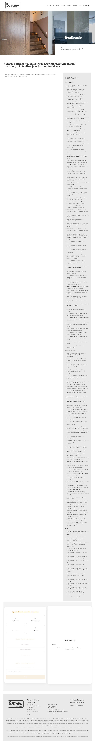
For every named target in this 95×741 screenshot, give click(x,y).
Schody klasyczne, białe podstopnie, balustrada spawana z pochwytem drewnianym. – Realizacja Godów (77, 145)
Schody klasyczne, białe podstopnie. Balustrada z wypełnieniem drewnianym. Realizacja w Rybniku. (78, 309)
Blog (80, 5)
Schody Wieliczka (80, 727)
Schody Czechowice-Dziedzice (52, 718)
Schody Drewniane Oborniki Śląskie (61, 736)
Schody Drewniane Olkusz (32, 732)
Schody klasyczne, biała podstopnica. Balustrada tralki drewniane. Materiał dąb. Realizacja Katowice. (76, 271)
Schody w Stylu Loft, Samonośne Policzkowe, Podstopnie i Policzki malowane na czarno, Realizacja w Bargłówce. (77, 377)
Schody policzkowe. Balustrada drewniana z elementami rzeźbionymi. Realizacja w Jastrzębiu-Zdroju (77, 524)
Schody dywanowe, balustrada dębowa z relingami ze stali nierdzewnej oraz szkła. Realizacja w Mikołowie (76, 256)
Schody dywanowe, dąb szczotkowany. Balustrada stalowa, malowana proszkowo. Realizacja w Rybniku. (76, 262)
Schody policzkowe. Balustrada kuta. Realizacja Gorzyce (77, 462)
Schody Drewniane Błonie (16, 730)
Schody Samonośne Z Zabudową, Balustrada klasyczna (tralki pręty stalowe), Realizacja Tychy (77, 366)
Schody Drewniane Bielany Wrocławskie (22, 736)
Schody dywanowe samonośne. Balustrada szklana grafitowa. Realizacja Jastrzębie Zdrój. (77, 427)
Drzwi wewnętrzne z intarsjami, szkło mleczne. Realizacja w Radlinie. (77, 580)
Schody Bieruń (30, 718)
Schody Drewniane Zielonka (67, 733)
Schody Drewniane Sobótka (29, 738)
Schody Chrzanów (24, 727)
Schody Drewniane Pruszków (65, 732)
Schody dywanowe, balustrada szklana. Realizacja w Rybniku (76, 242)
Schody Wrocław (70, 738)
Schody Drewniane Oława (79, 736)
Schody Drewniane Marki (73, 730)
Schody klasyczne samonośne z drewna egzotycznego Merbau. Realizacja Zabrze (76, 400)
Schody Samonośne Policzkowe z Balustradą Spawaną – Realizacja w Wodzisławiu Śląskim (77, 387)
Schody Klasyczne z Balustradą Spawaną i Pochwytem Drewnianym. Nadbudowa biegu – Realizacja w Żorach (77, 166)
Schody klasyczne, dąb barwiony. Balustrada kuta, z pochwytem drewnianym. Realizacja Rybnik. (77, 277)
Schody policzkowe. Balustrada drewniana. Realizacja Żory (76, 418)
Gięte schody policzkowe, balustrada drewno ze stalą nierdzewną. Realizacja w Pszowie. (77, 513)
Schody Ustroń (79, 723)
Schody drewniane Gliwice (17, 720)
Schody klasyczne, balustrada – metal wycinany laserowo (77, 121)
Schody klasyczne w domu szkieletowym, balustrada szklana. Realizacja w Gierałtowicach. (76, 134)
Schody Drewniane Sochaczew (34, 733)
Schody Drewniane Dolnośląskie (11, 736)
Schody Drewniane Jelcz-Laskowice (42, 736)
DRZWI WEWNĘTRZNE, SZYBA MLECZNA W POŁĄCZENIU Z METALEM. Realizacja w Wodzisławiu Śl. (77, 544)
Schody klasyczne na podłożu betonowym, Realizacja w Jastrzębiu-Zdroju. (76, 129)
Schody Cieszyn (45, 718)
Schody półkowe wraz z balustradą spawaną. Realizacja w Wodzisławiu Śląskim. (77, 414)
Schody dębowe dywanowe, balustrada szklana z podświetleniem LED (77, 183)
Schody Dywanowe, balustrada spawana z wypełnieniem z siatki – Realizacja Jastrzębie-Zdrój (77, 151)
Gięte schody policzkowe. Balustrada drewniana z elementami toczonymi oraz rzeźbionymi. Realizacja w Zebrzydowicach (76, 518)
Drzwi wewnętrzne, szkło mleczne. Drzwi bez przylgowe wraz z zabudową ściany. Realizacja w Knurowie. (77, 570)
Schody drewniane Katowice (42, 720)
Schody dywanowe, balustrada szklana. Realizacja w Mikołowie (76, 437)
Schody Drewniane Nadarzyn (11, 732)
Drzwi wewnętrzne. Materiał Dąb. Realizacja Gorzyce (77, 553)
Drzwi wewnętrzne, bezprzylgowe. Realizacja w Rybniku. (77, 561)
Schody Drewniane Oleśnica (71, 736)
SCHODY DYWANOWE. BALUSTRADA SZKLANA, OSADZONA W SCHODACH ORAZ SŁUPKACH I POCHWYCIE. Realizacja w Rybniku (77, 237)
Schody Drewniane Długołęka (32, 736)
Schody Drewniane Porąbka (58, 720)
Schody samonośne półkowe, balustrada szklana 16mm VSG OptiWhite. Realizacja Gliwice (76, 392)
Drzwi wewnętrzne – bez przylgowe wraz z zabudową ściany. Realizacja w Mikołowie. (76, 565)
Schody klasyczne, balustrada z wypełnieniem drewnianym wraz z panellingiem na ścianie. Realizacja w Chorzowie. (77, 292)
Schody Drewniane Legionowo (57, 730)
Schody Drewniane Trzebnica (55, 738)
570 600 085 (32, 709)
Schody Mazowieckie (9, 730)
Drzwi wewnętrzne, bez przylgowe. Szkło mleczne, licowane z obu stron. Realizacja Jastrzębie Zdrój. (76, 575)
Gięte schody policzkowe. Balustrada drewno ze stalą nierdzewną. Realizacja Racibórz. (77, 505)
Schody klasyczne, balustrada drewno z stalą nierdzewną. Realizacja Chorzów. (77, 297)
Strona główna (50, 5)
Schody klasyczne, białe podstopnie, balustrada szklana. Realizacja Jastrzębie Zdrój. (77, 287)
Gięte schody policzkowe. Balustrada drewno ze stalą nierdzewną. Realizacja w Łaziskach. (77, 509)
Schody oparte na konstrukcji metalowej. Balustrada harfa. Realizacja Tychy (76, 454)
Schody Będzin (20, 718)
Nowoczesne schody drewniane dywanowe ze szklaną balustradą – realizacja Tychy (77, 102)
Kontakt (85, 5)
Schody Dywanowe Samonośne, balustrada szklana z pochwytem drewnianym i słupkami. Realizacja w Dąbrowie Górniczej (77, 405)
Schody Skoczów (49, 723)
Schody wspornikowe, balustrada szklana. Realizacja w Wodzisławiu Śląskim (76, 450)
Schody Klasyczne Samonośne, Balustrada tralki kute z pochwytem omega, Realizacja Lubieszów (76, 360)
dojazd (28, 714)
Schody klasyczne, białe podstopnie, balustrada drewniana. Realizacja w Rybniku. (77, 329)
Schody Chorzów (39, 718)
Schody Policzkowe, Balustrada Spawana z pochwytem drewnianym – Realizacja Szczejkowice (76, 355)
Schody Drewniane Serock (82, 732)
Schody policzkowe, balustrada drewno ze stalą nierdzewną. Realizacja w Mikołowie (77, 466)
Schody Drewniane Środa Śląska (37, 738)
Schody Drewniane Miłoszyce (52, 736)
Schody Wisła (83, 723)
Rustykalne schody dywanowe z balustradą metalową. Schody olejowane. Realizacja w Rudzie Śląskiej (77, 179)
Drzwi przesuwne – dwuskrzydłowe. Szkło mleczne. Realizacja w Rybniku (76, 596)
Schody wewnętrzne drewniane (77, 705)
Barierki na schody (14, 718)
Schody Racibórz (9, 723)
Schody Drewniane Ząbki (59, 733)
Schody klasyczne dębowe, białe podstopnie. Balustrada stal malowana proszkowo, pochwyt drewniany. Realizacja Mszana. (78, 282)
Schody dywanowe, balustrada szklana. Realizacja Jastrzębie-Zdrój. (76, 220)
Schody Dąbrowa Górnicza (81, 718)
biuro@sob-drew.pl (35, 711)
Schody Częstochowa (74, 718)
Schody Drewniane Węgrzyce (50, 727)
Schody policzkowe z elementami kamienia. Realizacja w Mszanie (77, 478)
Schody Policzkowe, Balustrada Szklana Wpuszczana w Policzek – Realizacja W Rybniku (76, 371)
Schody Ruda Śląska (25, 723)
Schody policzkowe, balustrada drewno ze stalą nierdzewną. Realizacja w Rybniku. (77, 470)
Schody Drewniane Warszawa (43, 733)
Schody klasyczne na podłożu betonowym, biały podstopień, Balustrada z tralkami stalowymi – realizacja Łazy (76, 91)
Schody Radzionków (19, 723)
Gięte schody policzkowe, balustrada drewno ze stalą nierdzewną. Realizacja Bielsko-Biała (77, 501)
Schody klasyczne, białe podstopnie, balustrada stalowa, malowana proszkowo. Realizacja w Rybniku (77, 324)
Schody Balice (20, 727)
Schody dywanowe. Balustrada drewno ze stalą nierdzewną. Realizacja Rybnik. (77, 266)
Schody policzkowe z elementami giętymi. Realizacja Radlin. (76, 497)
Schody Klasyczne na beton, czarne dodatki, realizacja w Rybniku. (77, 86)
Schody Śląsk (9, 718)
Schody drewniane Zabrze (74, 720)
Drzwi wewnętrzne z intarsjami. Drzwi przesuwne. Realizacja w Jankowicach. (75, 592)
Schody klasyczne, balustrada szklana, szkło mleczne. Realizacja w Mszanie (77, 333)
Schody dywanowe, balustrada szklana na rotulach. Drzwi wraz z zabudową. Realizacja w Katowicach (77, 230)
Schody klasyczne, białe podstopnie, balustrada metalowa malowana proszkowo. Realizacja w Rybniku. (77, 225)
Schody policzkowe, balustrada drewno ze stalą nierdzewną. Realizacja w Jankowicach (77, 458)
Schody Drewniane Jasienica (25, 720)
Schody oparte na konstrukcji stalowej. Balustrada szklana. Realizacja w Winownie (77, 446)
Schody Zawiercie (48, 725)
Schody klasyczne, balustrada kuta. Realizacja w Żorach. (78, 342)
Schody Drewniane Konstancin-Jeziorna (46, 730)
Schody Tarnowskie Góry (68, 723)
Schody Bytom (35, 718)
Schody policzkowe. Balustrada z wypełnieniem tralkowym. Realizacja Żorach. (77, 488)
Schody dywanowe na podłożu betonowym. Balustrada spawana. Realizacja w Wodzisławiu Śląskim (77, 194)
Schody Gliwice (81, 720)
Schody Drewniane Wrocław (64, 738)
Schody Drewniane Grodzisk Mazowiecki (26, 730)
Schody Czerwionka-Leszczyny (66, 718)
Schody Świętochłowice (61, 723)
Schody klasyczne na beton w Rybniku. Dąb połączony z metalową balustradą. (77, 198)
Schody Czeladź (59, 718)
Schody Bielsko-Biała (25, 718)
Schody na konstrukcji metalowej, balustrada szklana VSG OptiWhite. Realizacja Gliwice (77, 397)
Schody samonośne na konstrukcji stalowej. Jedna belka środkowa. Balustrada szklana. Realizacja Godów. (77, 423)
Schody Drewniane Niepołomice (40, 727)
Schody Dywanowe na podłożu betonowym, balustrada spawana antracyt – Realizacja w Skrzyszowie (77, 156)
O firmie (63, 5)
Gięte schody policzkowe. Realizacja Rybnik (77, 485)
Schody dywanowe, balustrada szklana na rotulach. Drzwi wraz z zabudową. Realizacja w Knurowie (77, 211)
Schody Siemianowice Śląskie (43, 723)
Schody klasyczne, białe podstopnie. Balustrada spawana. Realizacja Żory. (78, 304)
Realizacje (75, 5)
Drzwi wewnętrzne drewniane (77, 702)
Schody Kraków (66, 727)
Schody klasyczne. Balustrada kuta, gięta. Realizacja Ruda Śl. (76, 346)
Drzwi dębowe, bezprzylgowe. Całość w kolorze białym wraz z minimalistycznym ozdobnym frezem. (78, 533)
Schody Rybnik (31, 723)
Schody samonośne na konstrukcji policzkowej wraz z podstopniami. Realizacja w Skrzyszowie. (77, 410)
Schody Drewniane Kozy (49, 720)
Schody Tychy (75, 723)
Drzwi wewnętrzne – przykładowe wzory (76, 537)
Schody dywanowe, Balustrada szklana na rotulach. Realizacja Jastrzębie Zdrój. (76, 246)
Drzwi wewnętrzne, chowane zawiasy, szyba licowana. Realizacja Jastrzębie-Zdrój (77, 557)
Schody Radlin (14, 723)
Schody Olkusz (71, 727)
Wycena (69, 5)
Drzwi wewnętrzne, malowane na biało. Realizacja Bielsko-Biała (76, 539)
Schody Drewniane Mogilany (32, 727)
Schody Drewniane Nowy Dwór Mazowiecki (21, 732)
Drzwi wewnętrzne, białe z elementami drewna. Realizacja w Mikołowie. (77, 584)
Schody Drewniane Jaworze (34, 720)
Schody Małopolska (14, 727)
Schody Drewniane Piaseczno (48, 732)
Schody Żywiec (57, 725)
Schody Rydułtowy (35, 723)
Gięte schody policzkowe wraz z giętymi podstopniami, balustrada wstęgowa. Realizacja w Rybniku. (78, 493)
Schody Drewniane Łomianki (66, 730)
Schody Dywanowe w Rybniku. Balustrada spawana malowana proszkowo (76, 125)
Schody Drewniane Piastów (57, 732)
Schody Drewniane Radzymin (74, 732)
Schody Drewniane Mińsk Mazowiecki (83, 730)
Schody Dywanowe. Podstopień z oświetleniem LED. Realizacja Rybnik (78, 216)
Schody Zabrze (43, 725)
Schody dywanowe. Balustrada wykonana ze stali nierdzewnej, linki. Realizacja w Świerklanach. (77, 251)
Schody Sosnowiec (55, 723)
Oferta (57, 5)
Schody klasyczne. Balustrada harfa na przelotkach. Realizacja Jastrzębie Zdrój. (76, 206)
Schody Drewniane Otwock (40, 732)
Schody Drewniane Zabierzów (59, 727)
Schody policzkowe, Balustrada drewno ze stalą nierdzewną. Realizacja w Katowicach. (77, 482)
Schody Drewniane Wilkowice (66, 720)
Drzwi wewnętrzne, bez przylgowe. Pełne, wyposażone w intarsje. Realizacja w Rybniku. (77, 588)
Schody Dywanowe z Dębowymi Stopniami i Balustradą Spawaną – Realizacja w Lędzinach (77, 161)
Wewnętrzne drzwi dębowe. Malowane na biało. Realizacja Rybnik (76, 549)
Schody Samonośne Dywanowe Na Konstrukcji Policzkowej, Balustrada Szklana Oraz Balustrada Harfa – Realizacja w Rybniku (77, 382)
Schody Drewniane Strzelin (46, 738)
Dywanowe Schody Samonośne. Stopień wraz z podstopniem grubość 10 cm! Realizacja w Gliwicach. (77, 442)
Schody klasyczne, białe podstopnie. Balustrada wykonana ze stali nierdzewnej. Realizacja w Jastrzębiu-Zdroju (78, 319)
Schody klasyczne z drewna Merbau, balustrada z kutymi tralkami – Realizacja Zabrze (78, 117)
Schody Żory (53, 725)
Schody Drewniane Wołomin (52, 733)
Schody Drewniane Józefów (37, 730)
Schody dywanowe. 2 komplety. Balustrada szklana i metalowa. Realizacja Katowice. (76, 202)
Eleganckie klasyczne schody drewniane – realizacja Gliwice (76, 106)
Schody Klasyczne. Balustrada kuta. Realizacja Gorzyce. (77, 300)
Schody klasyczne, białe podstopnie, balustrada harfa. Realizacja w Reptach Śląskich (77, 314)
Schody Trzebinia (75, 727)
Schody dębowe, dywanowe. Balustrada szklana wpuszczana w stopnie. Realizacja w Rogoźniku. (77, 188)
